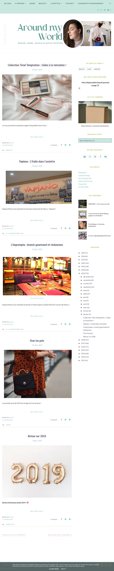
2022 (83, 263)
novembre (87, 280)
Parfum (97, 69)
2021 (83, 266)
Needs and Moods (85, 181)
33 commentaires (7, 419)
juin (84, 297)
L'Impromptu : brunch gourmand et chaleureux (37, 244)
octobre (86, 283)
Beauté (9, 150)
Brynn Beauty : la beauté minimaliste (95, 126)
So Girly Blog (83, 187)
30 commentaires (7, 145)
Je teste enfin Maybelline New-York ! (99, 236)
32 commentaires (7, 324)
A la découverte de (14, 233)
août (85, 290)
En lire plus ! (37, 137)
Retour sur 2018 (37, 436)
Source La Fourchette (37, 298)
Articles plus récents (15, 534)
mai (84, 300)
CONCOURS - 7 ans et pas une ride (98, 204)
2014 (83, 353)
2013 (83, 357)
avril (85, 304)
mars (85, 307)
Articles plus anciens (59, 534)
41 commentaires (7, 228)
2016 (83, 347)
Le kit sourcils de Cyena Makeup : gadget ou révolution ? (98, 215)
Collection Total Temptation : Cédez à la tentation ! (37, 65)
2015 (83, 350)
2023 (83, 260)
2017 (83, 343)
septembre (87, 287)
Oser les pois (37, 340)
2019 (83, 273)
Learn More (54, 569)
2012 (83, 360)
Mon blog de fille (84, 178)
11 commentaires (7, 519)
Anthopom (82, 172)
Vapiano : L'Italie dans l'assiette (37, 161)
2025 (83, 253)
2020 (83, 270)
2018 (83, 340)
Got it (63, 569)
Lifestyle (10, 524)
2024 (83, 256)
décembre (87, 277)
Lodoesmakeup (84, 175)
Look (8, 424)
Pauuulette (82, 184)
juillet (85, 294)
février (85, 311)
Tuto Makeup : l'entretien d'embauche (96, 225)
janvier (85, 314)
